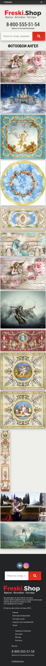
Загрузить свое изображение (23, 622)
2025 (28, 608)
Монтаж (18, 637)
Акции (15, 625)
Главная (8, 2)
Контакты (18, 640)
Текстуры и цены (19, 619)
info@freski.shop (18, 661)
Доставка (18, 634)
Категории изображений (21, 616)
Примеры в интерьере (23, 631)
